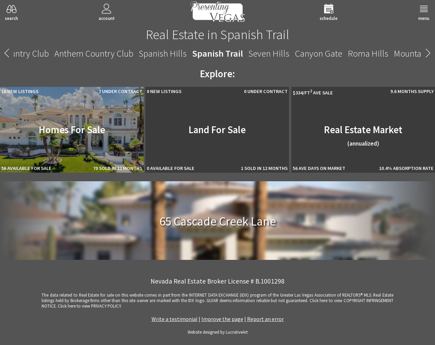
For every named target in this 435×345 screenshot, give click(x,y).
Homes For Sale (72, 130)
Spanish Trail (217, 53)
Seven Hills (268, 53)
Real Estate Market (363, 135)
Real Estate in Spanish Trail (217, 34)
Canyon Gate (318, 53)
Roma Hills (368, 53)
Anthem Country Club (93, 53)
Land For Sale (217, 130)
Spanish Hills (163, 53)
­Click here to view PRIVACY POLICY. (90, 306)
